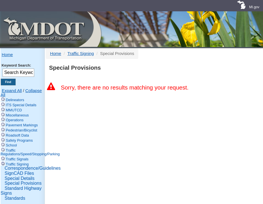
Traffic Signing (17, 164)
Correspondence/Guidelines (33, 168)
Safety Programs (19, 140)
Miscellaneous (17, 115)
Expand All (12, 90)
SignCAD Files (19, 173)
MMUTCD (14, 110)
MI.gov (254, 7)
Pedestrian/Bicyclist (21, 130)
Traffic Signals (17, 159)
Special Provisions (23, 183)
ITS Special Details (21, 105)
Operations (15, 120)
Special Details (20, 178)
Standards (15, 198)
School (11, 145)
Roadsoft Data (17, 135)
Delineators (15, 100)
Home (7, 54)
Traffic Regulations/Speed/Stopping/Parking (30, 152)
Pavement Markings (22, 125)
